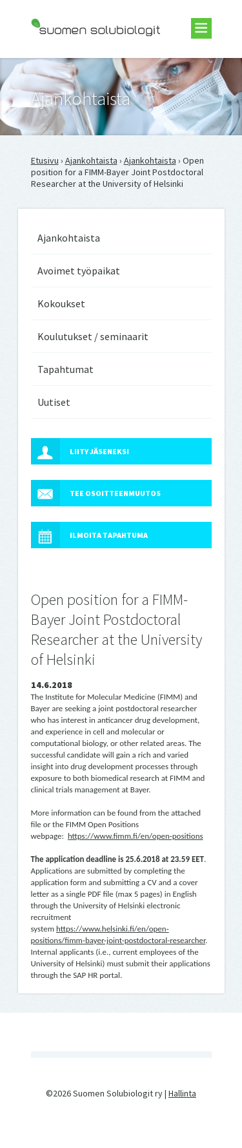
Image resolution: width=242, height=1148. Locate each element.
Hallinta (182, 1093)
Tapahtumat (65, 369)
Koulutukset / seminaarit (92, 336)
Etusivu (45, 160)
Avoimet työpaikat (78, 270)
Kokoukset (61, 303)
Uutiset (53, 402)
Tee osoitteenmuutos (96, 493)
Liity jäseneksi (80, 451)
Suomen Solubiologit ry (76, 62)
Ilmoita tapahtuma (89, 535)
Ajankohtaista (91, 160)
